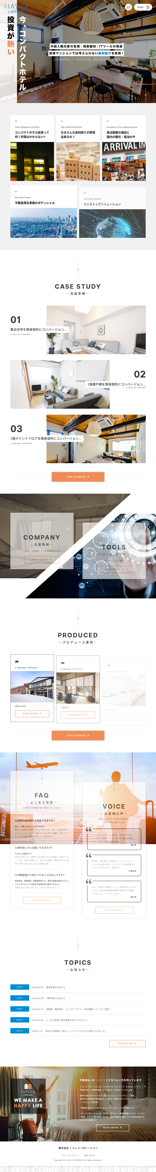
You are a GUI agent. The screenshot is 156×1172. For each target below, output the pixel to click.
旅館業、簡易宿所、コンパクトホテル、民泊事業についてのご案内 (78, 1009)
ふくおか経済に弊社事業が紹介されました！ (67, 1020)
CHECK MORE (76, 477)
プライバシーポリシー (70, 1155)
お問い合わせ (89, 1155)
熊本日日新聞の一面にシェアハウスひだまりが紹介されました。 (76, 1031)
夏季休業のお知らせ (55, 987)
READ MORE (40, 569)
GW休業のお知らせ (56, 998)
